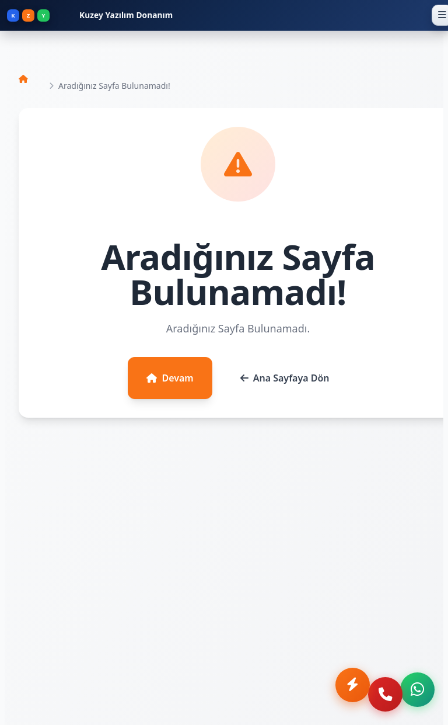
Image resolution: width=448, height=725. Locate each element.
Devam (169, 378)
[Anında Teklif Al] (341, 693)
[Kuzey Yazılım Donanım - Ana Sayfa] (216, 15)
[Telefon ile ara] (379, 693)
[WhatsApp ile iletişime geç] (416, 693)
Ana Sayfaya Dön (285, 378)
